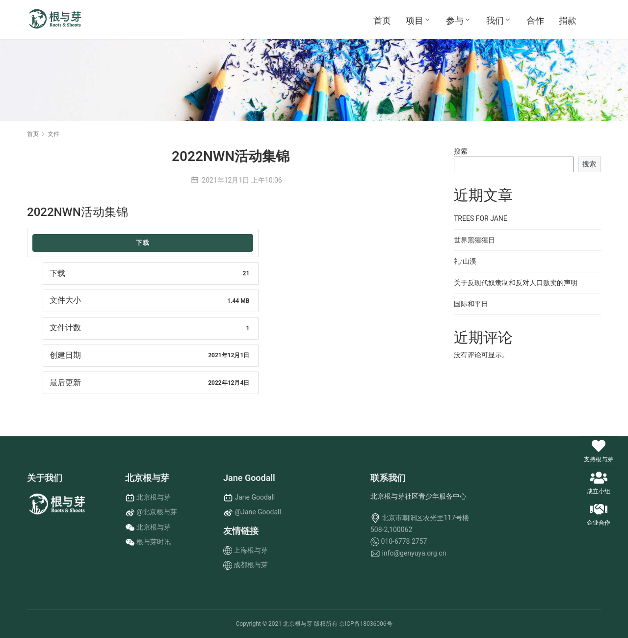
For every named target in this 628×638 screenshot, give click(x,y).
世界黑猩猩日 (474, 240)
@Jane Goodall (258, 512)
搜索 (461, 151)
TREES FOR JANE (480, 218)
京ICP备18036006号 (365, 623)
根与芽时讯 (153, 542)
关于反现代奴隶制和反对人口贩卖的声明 (515, 283)
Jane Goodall (255, 497)
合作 (535, 20)
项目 (414, 20)
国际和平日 (471, 304)
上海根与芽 (251, 550)
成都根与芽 (251, 565)
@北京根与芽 (156, 512)
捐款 (567, 20)
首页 (382, 20)
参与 (455, 20)
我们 (495, 20)
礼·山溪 (465, 261)
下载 (143, 242)
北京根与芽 (153, 497)
